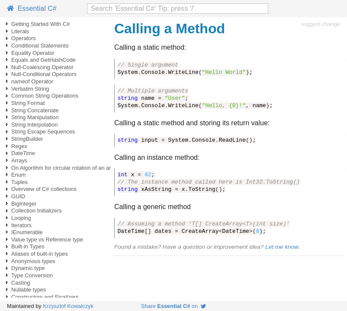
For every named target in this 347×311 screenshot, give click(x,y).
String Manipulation (35, 117)
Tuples (19, 182)
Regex (19, 146)
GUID (18, 196)
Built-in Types (28, 246)
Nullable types (28, 289)
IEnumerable (27, 232)
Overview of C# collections (44, 189)
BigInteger (23, 203)
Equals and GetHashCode (43, 60)
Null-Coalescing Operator (42, 67)
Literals (20, 31)
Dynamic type (28, 268)
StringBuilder (27, 139)
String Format (28, 103)
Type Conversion (32, 275)
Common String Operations (44, 95)
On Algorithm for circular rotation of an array (65, 168)
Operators (23, 38)
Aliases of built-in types (39, 254)
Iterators (21, 225)
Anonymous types (33, 261)
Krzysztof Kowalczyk (68, 306)
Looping (21, 218)
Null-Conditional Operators (44, 74)
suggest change (320, 24)
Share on (173, 306)
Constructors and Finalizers (45, 297)
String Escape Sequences (43, 131)
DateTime (23, 153)
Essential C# (32, 8)
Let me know (281, 247)
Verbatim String (30, 89)
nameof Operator (32, 81)
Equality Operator (33, 53)
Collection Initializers (36, 210)
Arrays (19, 160)
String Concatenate (35, 110)
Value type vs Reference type (47, 239)
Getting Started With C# (40, 24)
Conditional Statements (39, 45)
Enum (18, 174)
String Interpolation (34, 124)
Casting (20, 282)
